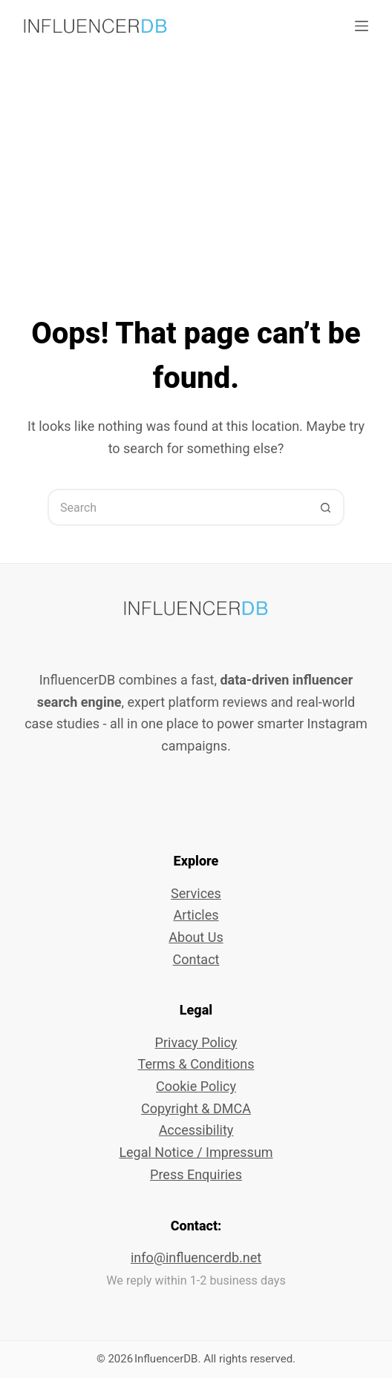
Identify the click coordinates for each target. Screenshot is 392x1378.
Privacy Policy (196, 1042)
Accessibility (196, 1130)
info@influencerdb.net (196, 1257)
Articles (195, 915)
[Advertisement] (196, 163)
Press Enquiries (196, 1174)
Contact (196, 959)
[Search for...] (177, 507)
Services (196, 893)
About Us (196, 937)
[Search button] (325, 507)
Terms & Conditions (196, 1064)
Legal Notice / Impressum (195, 1152)
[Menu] (361, 26)
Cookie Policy (196, 1086)
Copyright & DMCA (196, 1108)
